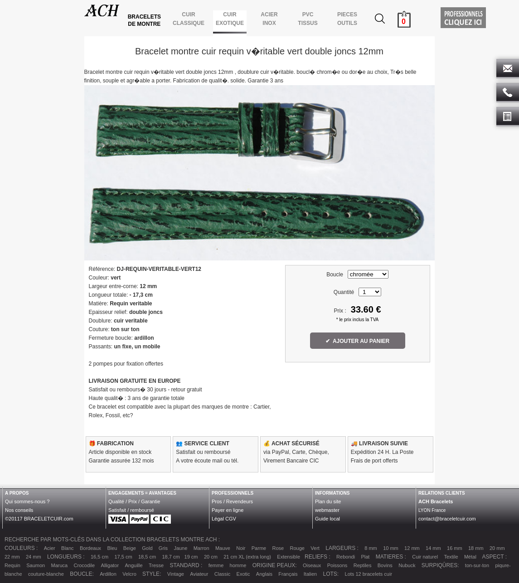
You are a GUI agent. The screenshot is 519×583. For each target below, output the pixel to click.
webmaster (327, 510)
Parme (259, 548)
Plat (365, 556)
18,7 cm (170, 556)
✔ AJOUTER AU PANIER (357, 341)
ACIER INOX (269, 18)
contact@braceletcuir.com (447, 518)
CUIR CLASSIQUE (188, 18)
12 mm (412, 548)
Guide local (327, 518)
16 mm (454, 548)
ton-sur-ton (477, 565)
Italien (310, 574)
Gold (147, 548)
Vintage (175, 574)
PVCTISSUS (307, 18)
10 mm (390, 548)
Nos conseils (19, 510)
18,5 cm (147, 556)
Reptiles (363, 565)
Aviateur (199, 574)
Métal (470, 556)
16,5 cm (99, 556)
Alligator (110, 565)
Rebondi (345, 556)
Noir (240, 548)
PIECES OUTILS (347, 18)
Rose (278, 548)
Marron (201, 548)
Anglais (264, 574)
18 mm (476, 548)
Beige (129, 548)
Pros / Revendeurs (232, 501)
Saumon (35, 565)
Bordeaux (90, 548)
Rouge (297, 548)
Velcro (129, 574)
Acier (49, 548)
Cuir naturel (425, 556)
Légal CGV (224, 518)
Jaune (180, 548)
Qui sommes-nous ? (27, 501)
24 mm (33, 556)
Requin (12, 565)
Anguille (133, 565)
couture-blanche (46, 574)
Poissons (337, 565)
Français (287, 574)
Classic (222, 574)
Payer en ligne (227, 510)
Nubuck (406, 565)
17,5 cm (123, 556)
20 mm (497, 548)
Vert (315, 548)
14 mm (433, 548)
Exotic (243, 574)
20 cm (211, 556)
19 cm (191, 556)
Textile (451, 556)
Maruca (59, 565)
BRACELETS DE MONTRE (145, 20)
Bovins (385, 565)
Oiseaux (312, 565)
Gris (163, 548)
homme (238, 565)
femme (216, 565)
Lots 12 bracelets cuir (369, 574)
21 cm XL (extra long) (247, 556)
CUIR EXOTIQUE (230, 18)
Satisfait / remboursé (131, 510)
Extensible (288, 556)
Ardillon (108, 574)
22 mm (12, 556)
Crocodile (84, 565)
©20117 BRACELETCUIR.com (39, 518)
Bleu (112, 548)
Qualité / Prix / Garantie (134, 501)
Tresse (156, 565)
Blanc (67, 548)
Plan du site (328, 501)
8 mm (370, 548)
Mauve (222, 548)
